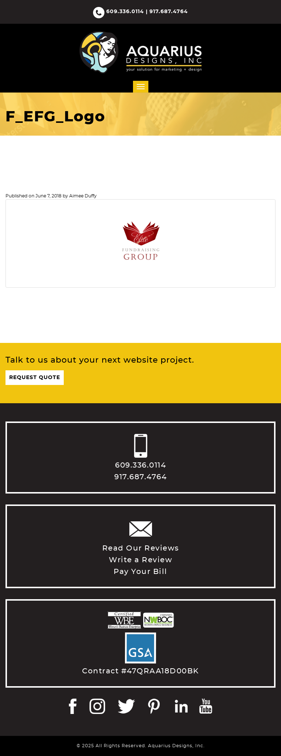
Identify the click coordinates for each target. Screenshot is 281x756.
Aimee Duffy (83, 196)
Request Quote (34, 377)
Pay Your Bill (140, 571)
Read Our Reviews (140, 548)
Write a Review (140, 560)
